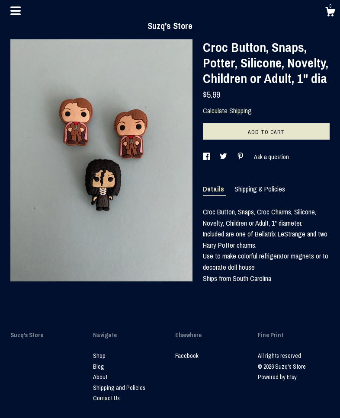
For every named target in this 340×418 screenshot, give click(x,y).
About (100, 377)
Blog (98, 366)
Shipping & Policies (259, 189)
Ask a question (271, 157)
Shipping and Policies (119, 388)
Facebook (187, 356)
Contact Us (106, 398)
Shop (99, 356)
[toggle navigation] (15, 10)
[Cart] (330, 12)
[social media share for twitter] (224, 157)
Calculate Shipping (227, 110)
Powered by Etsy (277, 377)
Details (214, 189)
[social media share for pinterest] (241, 157)
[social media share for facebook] (207, 157)
